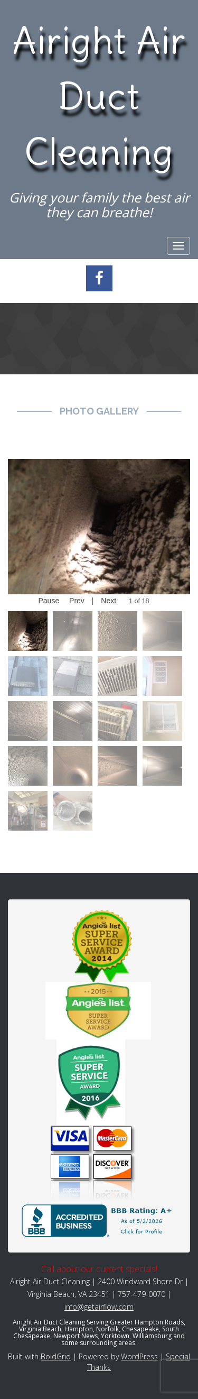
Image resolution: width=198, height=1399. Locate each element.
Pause (48, 600)
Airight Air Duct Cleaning (99, 96)
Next (108, 600)
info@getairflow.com (99, 1307)
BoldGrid (56, 1356)
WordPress (139, 1356)
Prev (76, 600)
